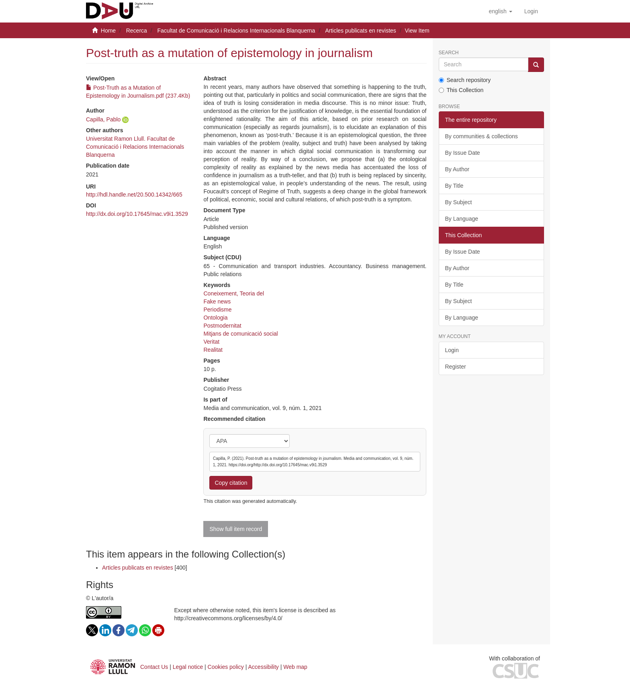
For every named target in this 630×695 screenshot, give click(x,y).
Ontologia (215, 317)
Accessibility (263, 667)
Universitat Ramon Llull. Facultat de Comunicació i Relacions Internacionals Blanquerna (135, 146)
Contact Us (154, 667)
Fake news (217, 301)
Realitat (212, 349)
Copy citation (231, 483)
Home (108, 30)
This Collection (461, 90)
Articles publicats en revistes (360, 30)
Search (449, 52)
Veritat (211, 341)
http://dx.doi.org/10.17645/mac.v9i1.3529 (137, 214)
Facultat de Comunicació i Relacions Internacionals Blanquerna (236, 30)
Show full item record (235, 529)
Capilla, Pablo (103, 119)
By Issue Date (462, 153)
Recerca (136, 30)
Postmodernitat (222, 325)
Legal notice (188, 667)
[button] (500, 11)
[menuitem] (531, 11)
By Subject (458, 202)
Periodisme (217, 309)
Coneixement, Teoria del (233, 293)
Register (455, 366)
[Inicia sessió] (531, 11)
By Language (462, 218)
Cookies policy (226, 667)
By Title (454, 185)
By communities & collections (481, 136)
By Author (457, 169)
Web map (295, 667)
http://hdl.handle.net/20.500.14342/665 (134, 194)
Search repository (465, 80)
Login (452, 350)
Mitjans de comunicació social (240, 333)
